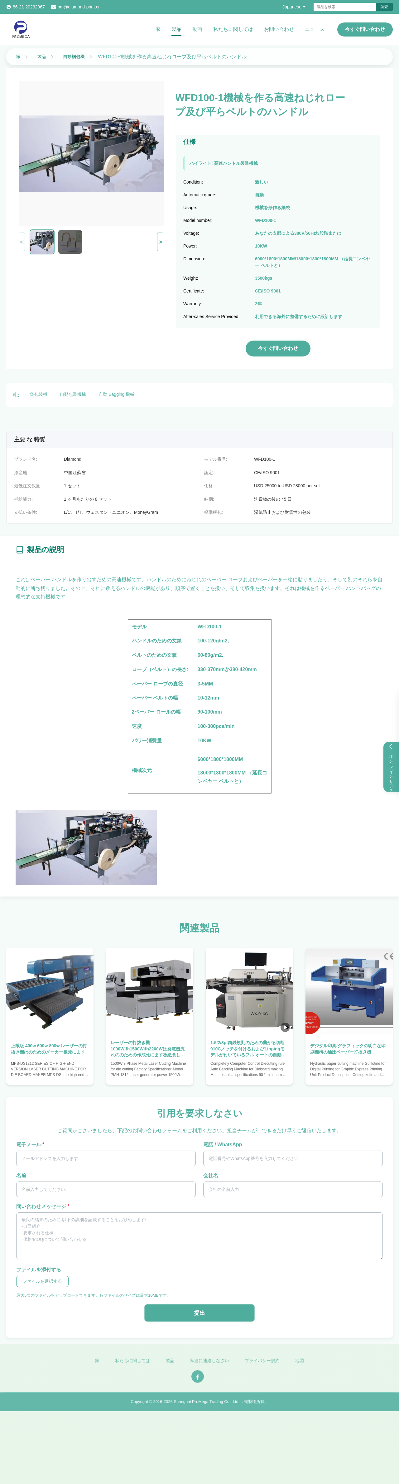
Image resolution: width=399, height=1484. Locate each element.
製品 (176, 29)
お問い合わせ (279, 29)
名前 (21, 1175)
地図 (299, 1365)
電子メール (30, 1144)
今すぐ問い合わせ (365, 29)
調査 (384, 7)
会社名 (210, 1175)
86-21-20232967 (29, 6)
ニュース (315, 29)
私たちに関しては (233, 29)
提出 (199, 1313)
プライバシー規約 (262, 1365)
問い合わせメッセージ (42, 1206)
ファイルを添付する (38, 1269)
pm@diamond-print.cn (79, 6)
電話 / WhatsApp (222, 1144)
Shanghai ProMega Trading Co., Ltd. (206, 1406)
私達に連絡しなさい (209, 1365)
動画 (197, 29)
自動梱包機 (74, 56)
